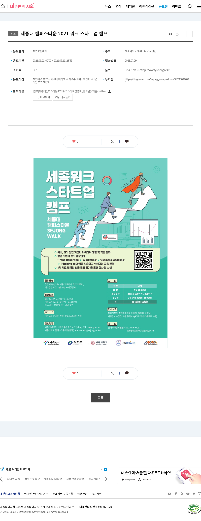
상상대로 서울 (14, 479)
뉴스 (108, 6)
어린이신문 (146, 6)
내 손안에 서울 (22, 5)
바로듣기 (65, 97)
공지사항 (97, 494)
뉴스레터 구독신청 (62, 494)
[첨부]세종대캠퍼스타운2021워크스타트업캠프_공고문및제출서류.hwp (70, 91)
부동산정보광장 (77, 479)
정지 (101, 469)
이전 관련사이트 (1, 478)
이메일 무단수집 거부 (36, 494)
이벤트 (176, 6)
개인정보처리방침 (10, 494)
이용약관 (82, 494)
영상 (118, 6)
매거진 (130, 6)
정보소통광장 (34, 479)
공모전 (163, 6)
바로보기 (45, 97)
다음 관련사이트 (106, 478)
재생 (105, 469)
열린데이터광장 (55, 479)
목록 (100, 397)
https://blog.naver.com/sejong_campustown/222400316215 (157, 80)
